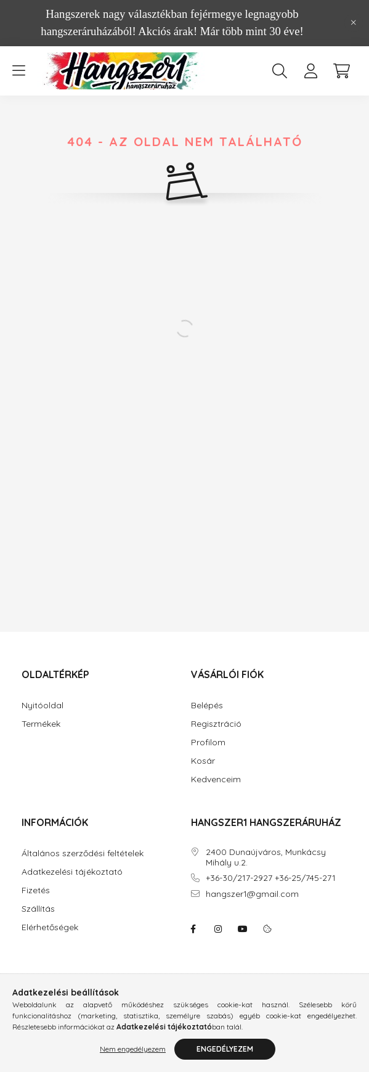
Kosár (203, 761)
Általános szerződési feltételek (83, 853)
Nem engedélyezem (133, 1049)
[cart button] (341, 71)
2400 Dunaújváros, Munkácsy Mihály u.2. (266, 857)
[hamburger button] (18, 71)
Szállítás (38, 909)
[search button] (279, 71)
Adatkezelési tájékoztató (72, 872)
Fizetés (36, 890)
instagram (218, 929)
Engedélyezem (225, 1049)
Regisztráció (216, 724)
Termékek (41, 724)
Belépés (207, 705)
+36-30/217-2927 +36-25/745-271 (271, 878)
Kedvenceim (216, 779)
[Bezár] (353, 23)
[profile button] (310, 71)
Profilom (208, 742)
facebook (193, 929)
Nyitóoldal (42, 705)
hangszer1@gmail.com (252, 894)
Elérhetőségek (50, 927)
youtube (242, 929)
